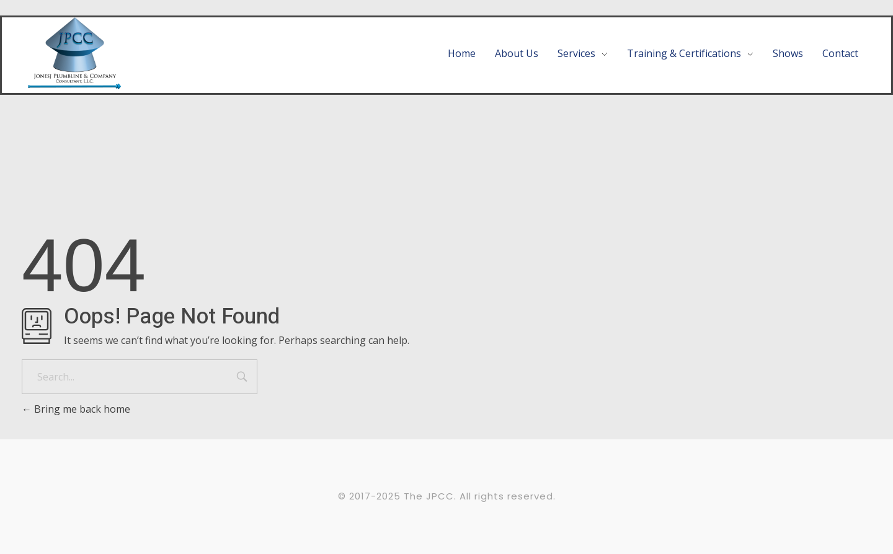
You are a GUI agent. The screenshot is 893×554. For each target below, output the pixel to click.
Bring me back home (76, 409)
